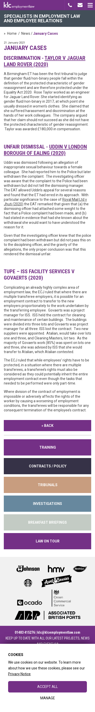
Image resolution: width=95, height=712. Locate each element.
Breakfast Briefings (47, 522)
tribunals (48, 485)
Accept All (47, 687)
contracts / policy (47, 466)
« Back (47, 426)
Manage (47, 698)
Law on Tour (48, 541)
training (47, 447)
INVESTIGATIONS (47, 504)
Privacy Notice (19, 674)
